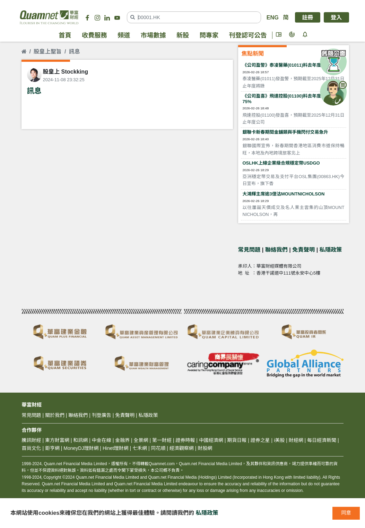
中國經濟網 (211, 440)
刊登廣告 (101, 415)
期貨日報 (236, 440)
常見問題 (249, 249)
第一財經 (162, 440)
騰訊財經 (31, 440)
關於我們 (54, 415)
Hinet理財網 (116, 448)
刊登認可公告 (248, 35)
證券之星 (259, 440)
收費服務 (94, 35)
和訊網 (80, 440)
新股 (182, 35)
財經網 (296, 440)
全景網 (141, 440)
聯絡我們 (276, 249)
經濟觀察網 (182, 448)
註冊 (307, 17)
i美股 (278, 440)
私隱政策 (331, 249)
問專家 (209, 35)
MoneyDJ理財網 (80, 448)
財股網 (205, 448)
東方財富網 (57, 440)
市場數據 (153, 35)
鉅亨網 (52, 448)
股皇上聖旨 (48, 51)
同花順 (158, 448)
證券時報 (185, 440)
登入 (336, 17)
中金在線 (101, 440)
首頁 (65, 35)
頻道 (124, 35)
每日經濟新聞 (321, 440)
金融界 (122, 440)
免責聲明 (303, 249)
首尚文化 (31, 448)
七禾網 (139, 448)
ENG (273, 17)
